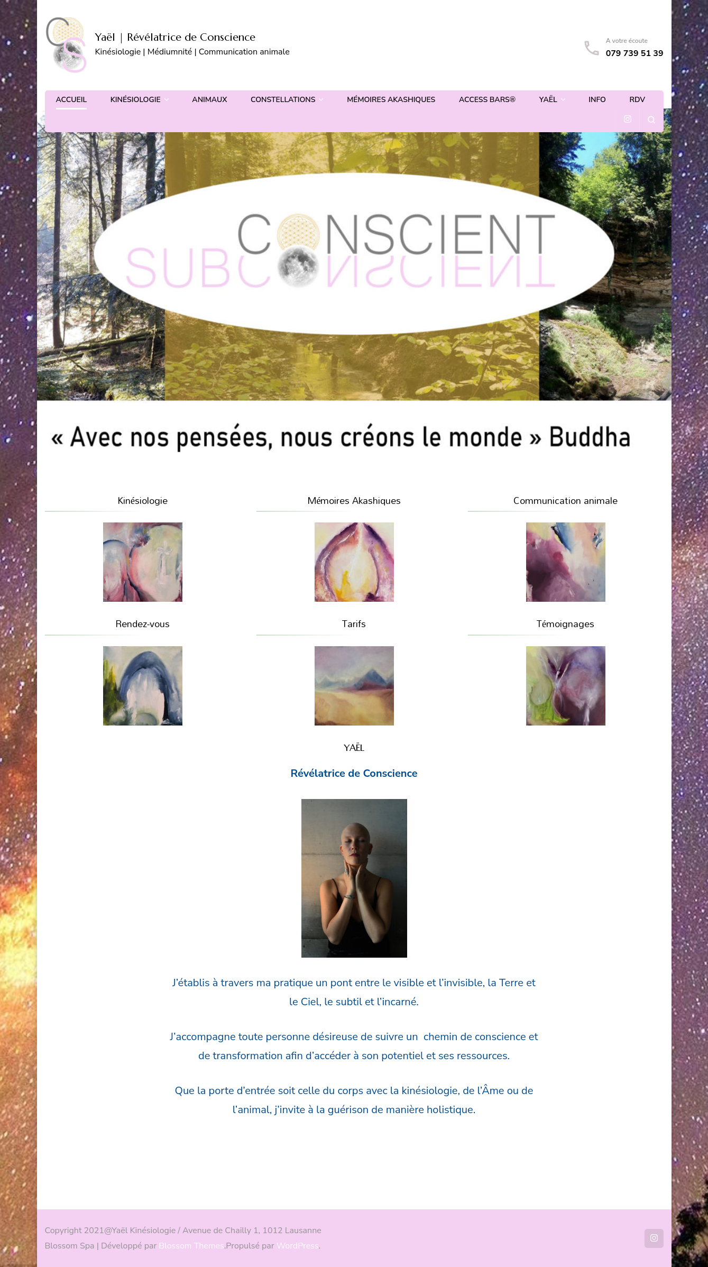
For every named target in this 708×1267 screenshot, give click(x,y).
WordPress (298, 1246)
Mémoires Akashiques (391, 100)
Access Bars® (487, 100)
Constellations (283, 100)
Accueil (71, 100)
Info (597, 100)
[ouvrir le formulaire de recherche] (651, 120)
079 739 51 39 (635, 53)
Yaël (548, 100)
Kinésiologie (136, 100)
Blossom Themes (191, 1246)
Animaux (209, 100)
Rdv (638, 100)
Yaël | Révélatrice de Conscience (175, 37)
